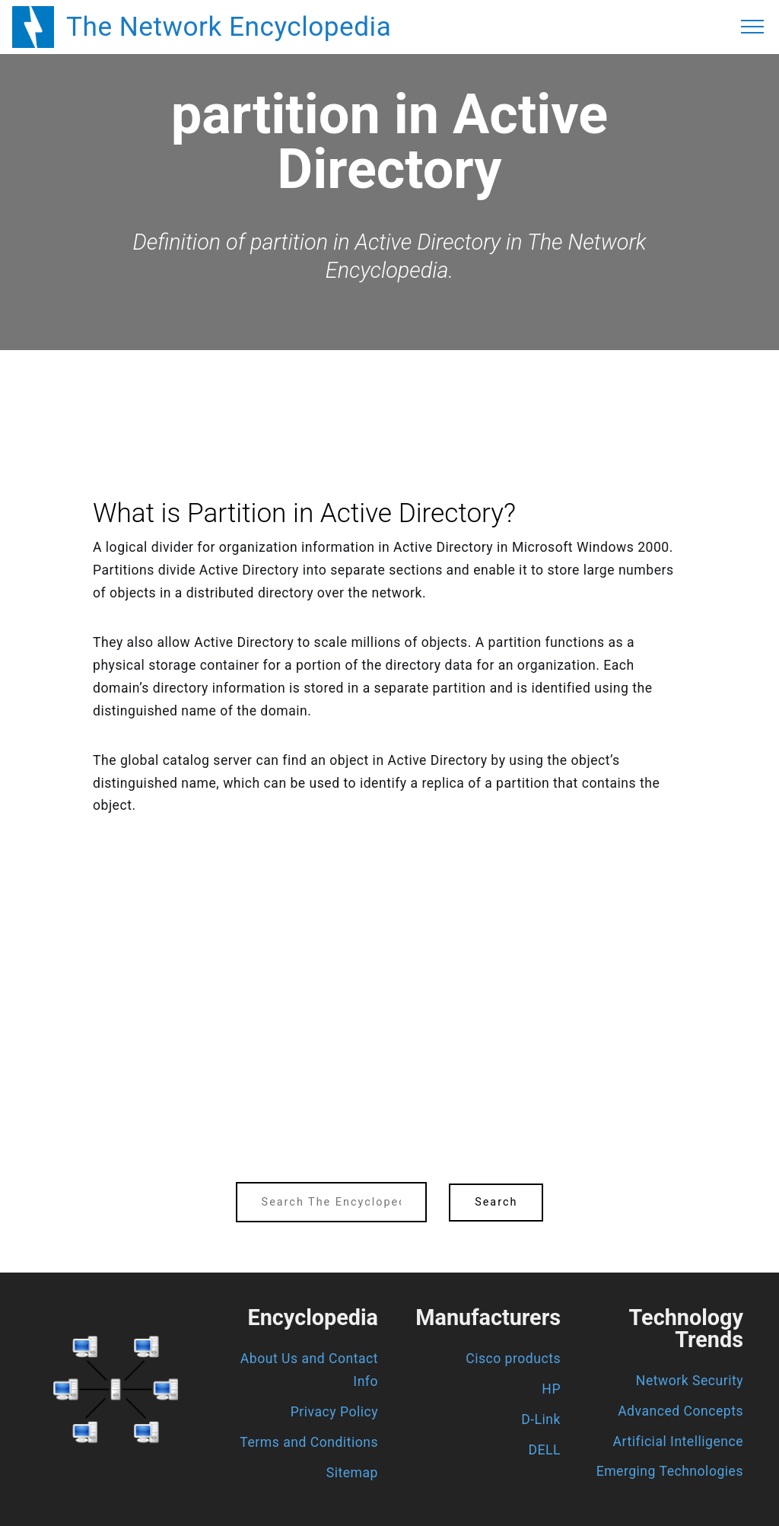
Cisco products (513, 1358)
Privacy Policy (334, 1411)
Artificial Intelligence (678, 1441)
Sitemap (352, 1472)
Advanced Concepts (680, 1411)
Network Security (689, 1380)
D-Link (541, 1419)
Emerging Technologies (669, 1471)
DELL (545, 1450)
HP (551, 1389)
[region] (389, 392)
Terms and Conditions (309, 1442)
